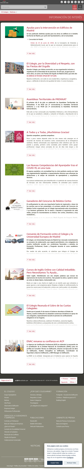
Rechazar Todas (71, 463)
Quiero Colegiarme (35, 400)
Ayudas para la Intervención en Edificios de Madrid (49, 29)
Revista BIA (33, 421)
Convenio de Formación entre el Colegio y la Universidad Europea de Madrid (50, 235)
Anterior (73, 379)
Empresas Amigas (9, 408)
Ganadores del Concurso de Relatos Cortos (49, 200)
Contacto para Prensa (62, 426)
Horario (6, 397)
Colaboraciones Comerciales (12, 440)
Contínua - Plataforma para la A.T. (66, 397)
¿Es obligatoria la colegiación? (39, 405)
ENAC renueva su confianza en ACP (45, 341)
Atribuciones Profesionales (12, 411)
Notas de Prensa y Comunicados (65, 421)
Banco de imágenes (62, 424)
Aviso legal (10, 465)
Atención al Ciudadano (11, 432)
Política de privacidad (20, 465)
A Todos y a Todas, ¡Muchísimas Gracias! (48, 132)
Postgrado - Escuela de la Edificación (67, 395)
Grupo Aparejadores (10, 395)
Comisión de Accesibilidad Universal (14, 429)
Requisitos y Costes (36, 397)
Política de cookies (33, 465)
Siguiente (64, 382)
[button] (6, 380)
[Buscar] (24, 7)
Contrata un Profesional (11, 421)
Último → (73, 382)
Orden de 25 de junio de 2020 (42, 43)
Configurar (70, 457)
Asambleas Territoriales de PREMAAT (47, 99)
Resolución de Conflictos (11, 434)
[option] (16, 394)
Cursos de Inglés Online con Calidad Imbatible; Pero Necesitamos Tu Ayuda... (51, 271)
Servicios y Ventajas (36, 395)
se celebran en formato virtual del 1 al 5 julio (41, 76)
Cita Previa (7, 403)
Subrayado (73, 220)
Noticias (6, 400)
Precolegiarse (34, 403)
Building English (61, 400)
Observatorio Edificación (11, 405)
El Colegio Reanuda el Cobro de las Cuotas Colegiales (49, 307)
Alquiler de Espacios (10, 437)
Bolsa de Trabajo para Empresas (13, 424)
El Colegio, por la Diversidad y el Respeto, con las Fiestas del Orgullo (51, 65)
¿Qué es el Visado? (9, 426)
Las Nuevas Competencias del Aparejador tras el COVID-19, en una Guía (52, 166)
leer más (32, 53)
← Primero (64, 379)
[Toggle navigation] (80, 7)
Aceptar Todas (55, 463)
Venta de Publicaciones (37, 426)
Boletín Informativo (36, 424)
